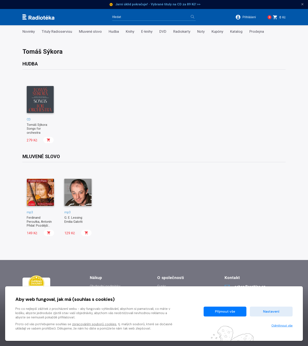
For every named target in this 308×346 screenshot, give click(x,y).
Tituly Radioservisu (57, 31)
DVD (162, 31)
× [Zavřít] (302, 4)
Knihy (130, 31)
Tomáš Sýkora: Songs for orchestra (37, 129)
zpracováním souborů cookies (94, 324)
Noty (201, 31)
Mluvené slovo (90, 31)
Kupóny (217, 31)
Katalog (236, 31)
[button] (248, 17)
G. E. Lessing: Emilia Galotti (73, 219)
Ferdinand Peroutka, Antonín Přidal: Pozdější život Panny (39, 223)
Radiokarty (181, 31)
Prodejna (256, 31)
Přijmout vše (225, 311)
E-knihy (147, 31)
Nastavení (271, 311)
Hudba (114, 31)
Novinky (28, 31)
